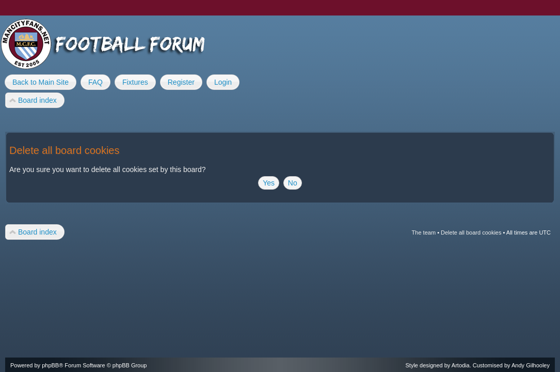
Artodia (461, 365)
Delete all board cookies (471, 232)
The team (424, 232)
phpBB (50, 365)
